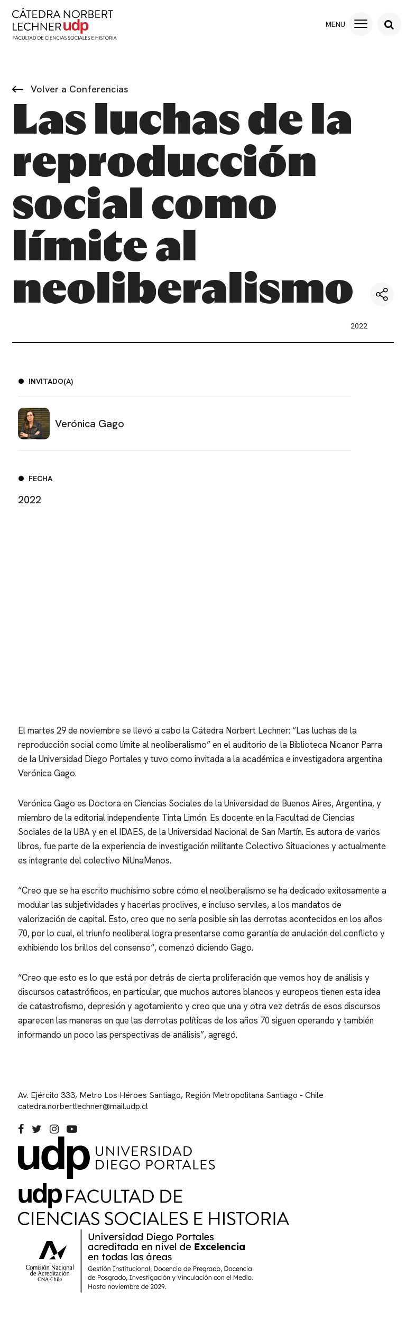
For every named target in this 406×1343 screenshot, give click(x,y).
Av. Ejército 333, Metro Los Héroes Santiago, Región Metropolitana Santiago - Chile (171, 1109)
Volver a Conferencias (70, 89)
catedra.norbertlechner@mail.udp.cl (83, 1120)
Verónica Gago (71, 423)
